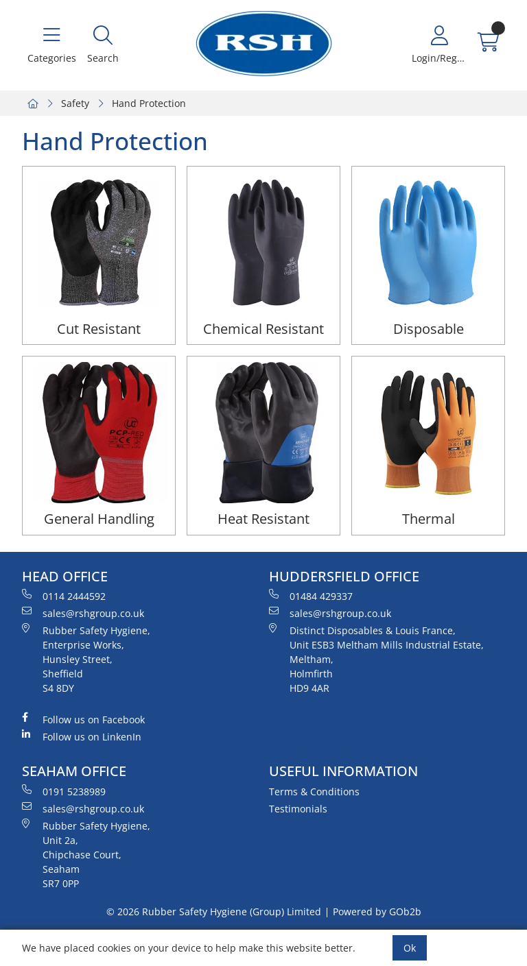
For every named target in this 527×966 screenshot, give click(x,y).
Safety (75, 103)
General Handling (99, 518)
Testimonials (298, 808)
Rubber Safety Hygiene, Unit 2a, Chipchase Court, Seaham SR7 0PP (86, 854)
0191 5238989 (64, 791)
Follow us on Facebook (83, 719)
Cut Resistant (99, 328)
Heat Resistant (263, 518)
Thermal (428, 518)
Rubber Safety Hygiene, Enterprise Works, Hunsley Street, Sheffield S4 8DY (86, 659)
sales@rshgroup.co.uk (83, 613)
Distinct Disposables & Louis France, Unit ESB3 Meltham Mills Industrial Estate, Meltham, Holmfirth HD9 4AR (376, 659)
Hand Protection (149, 103)
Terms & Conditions (314, 791)
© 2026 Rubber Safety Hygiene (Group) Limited (213, 911)
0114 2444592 (64, 596)
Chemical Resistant (263, 328)
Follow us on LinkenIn (81, 736)
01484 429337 (311, 596)
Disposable (428, 328)
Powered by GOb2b (377, 911)
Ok (409, 947)
